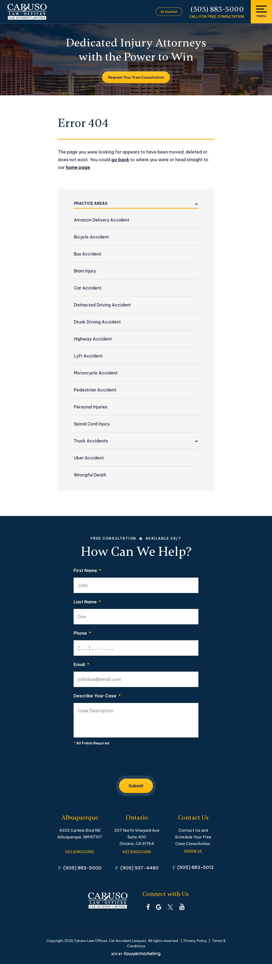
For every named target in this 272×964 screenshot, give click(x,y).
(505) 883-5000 (217, 9)
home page (78, 167)
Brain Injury (85, 271)
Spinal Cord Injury (91, 423)
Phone (82, 633)
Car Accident (87, 288)
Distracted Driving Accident (102, 305)
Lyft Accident (88, 356)
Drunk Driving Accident (97, 322)
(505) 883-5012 (195, 867)
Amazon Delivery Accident (101, 220)
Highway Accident (93, 339)
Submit (136, 785)
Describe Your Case (97, 695)
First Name (87, 570)
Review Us (193, 851)
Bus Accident (87, 254)
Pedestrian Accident (95, 390)
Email (81, 664)
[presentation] (114, 762)
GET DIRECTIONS (79, 851)
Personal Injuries (90, 407)
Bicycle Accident (91, 237)
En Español (169, 12)
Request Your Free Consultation (136, 77)
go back (120, 159)
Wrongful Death (90, 474)
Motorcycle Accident (96, 373)
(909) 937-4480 (139, 868)
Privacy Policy (195, 941)
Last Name (87, 601)
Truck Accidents (91, 440)
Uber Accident (89, 457)
